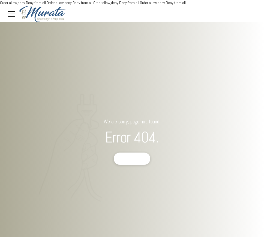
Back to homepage (132, 158)
